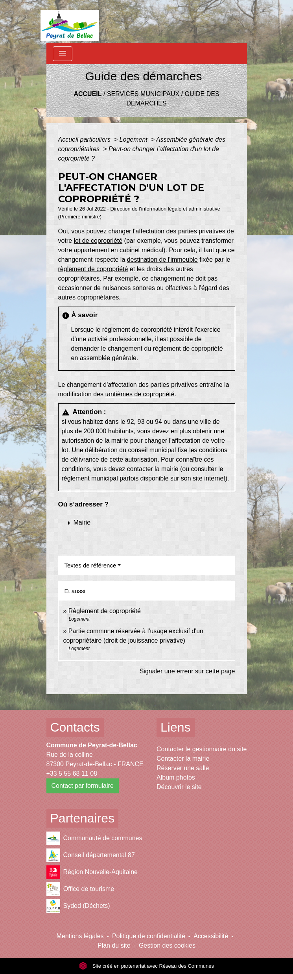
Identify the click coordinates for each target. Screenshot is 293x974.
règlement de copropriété (93, 269)
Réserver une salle (183, 768)
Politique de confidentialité (148, 936)
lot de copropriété (98, 240)
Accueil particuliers (85, 139)
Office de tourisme (80, 889)
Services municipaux (143, 94)
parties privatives (201, 231)
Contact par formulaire (83, 785)
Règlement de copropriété (104, 611)
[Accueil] (70, 21)
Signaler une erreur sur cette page (187, 671)
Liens (175, 727)
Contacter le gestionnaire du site (202, 749)
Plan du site (114, 945)
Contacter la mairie (183, 758)
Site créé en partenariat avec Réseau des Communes (146, 966)
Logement (134, 139)
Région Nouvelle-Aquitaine (92, 872)
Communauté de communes (94, 838)
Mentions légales (80, 936)
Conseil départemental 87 (90, 855)
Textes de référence (90, 565)
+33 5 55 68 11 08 (71, 773)
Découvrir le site (179, 787)
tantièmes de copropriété (140, 394)
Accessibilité (210, 936)
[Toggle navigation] (62, 53)
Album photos (176, 777)
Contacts (75, 727)
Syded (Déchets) (78, 906)
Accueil (87, 94)
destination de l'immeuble (162, 259)
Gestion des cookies (167, 945)
